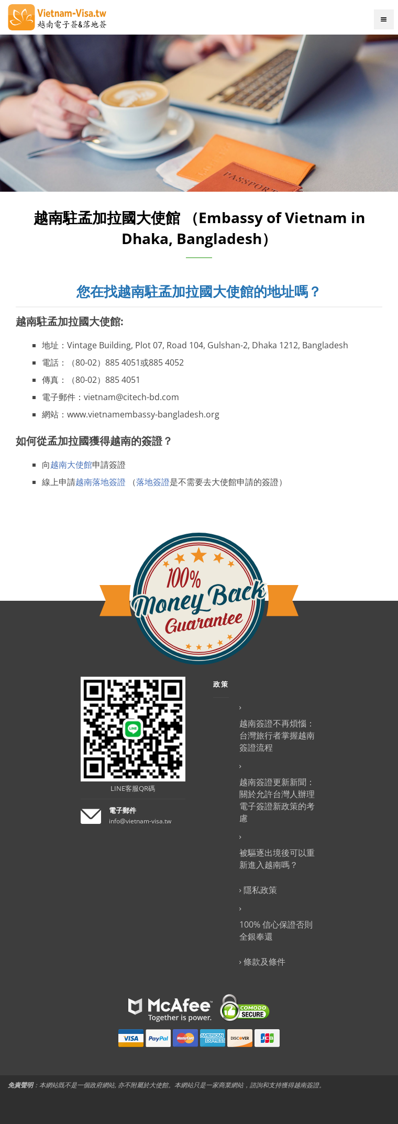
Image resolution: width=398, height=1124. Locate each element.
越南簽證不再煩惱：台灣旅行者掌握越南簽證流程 (277, 735)
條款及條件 (264, 961)
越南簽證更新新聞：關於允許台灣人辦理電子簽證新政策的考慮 (277, 800)
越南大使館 (71, 464)
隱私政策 (260, 890)
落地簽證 (153, 482)
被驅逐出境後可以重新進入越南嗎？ (277, 858)
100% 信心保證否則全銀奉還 (276, 930)
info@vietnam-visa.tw (140, 821)
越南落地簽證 (100, 482)
